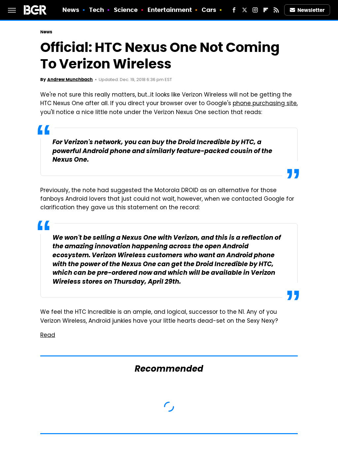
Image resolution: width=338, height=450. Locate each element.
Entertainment (170, 10)
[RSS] (276, 10)
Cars (209, 10)
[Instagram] (255, 10)
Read (47, 335)
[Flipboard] (265, 10)
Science (126, 10)
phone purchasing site (265, 103)
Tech (96, 10)
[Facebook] (234, 10)
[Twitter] (244, 10)
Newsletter (307, 10)
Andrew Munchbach (70, 79)
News (70, 10)
